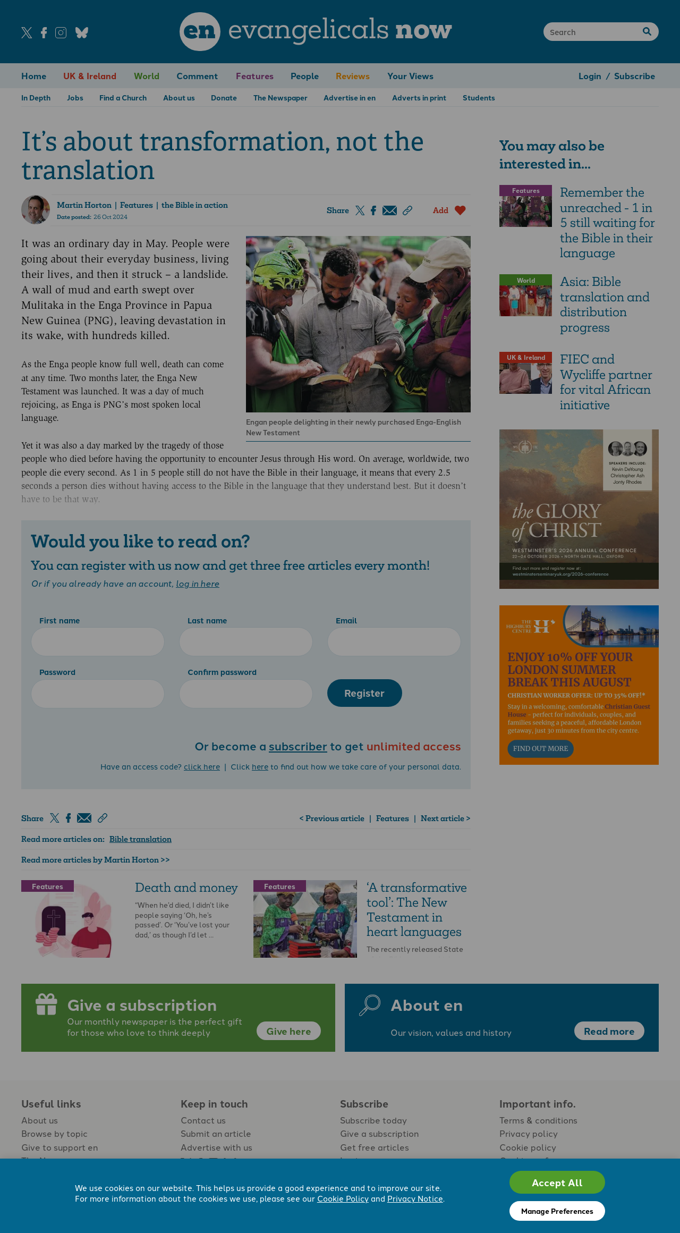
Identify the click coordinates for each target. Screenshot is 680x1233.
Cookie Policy (343, 1198)
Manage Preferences (557, 1210)
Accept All (557, 1182)
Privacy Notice (415, 1198)
